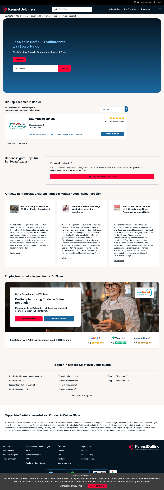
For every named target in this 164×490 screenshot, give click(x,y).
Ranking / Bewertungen (36, 463)
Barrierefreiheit (64, 463)
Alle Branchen (130, 9)
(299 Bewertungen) (116, 121)
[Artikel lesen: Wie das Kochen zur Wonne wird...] (117, 213)
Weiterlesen (15, 253)
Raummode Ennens (42, 118)
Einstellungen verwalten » (138, 481)
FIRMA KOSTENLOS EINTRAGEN (102, 176)
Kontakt (61, 459)
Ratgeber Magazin (10, 455)
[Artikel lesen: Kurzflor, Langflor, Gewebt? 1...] (14, 213)
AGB (28, 450)
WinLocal (85, 450)
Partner (61, 455)
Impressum (86, 446)
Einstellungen (44, 446)
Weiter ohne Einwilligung (71, 486)
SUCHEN (64, 68)
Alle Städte (114, 9)
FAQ (28, 459)
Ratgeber (145, 9)
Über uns (62, 446)
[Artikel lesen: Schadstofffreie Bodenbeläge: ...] (65, 213)
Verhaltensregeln (33, 455)
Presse (61, 450)
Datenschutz (31, 446)
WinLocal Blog (87, 455)
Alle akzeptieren (97, 486)
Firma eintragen (9, 459)
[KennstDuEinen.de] (19, 9)
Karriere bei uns (88, 459)
